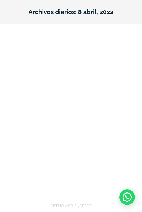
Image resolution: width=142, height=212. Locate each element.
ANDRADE (83, 206)
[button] (127, 197)
